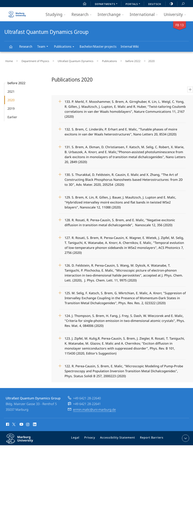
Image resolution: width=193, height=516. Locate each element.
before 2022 (115, 60)
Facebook (7, 423)
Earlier (12, 115)
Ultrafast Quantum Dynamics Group (13, 48)
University (176, 14)
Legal (80, 437)
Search (181, 4)
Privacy (93, 437)
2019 (11, 106)
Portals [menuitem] (134, 4)
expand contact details (185, 436)
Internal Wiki (130, 46)
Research (82, 14)
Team (43, 46)
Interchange (112, 14)
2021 (11, 89)
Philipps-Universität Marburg (23, 439)
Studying (57, 14)
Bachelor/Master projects (97, 46)
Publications (65, 47)
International (145, 14)
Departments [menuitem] (107, 4)
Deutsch (154, 4)
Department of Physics (30, 60)
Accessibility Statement (118, 437)
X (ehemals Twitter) (13, 422)
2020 (11, 98)
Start (83, 4)
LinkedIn (35, 423)
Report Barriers (151, 437)
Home (8, 60)
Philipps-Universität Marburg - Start (17, 13)
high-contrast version (169, 4)
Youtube (21, 423)
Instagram (28, 423)
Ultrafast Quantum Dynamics (66, 60)
